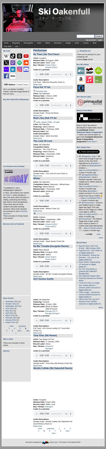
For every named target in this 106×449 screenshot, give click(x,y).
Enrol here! (92, 142)
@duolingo (92, 191)
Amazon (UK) (51, 67)
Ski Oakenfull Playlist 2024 (89, 276)
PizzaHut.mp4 (41, 91)
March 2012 (10, 315)
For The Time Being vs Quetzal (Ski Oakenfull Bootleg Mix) (88, 271)
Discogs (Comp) (52, 313)
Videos (47, 43)
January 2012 (10, 320)
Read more (37, 84)
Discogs (49, 348)
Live (16, 46)
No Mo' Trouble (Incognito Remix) (51, 246)
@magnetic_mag (89, 156)
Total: (85, 59)
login (100, 40)
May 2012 (9, 311)
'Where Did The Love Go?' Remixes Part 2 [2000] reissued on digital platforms (90, 301)
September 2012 (12, 306)
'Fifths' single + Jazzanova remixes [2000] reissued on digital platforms (89, 294)
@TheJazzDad (88, 203)
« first (11, 326)
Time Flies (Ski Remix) (45, 335)
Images (68, 43)
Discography (28, 43)
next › (19, 331)
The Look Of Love (42, 141)
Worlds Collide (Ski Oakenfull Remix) (53, 368)
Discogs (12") (51, 311)
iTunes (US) (50, 257)
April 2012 (9, 313)
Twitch (9, 195)
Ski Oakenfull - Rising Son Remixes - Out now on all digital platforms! (89, 257)
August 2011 (10, 322)
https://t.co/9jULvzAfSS (89, 214)
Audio (39, 43)
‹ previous (22, 326)
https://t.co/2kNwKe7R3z (91, 198)
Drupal (56, 442)
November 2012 (11, 301)
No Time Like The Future (46, 54)
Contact (86, 43)
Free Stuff (7, 46)
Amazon (49, 346)
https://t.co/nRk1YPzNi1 (89, 186)
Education (58, 43)
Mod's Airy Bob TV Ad (44, 118)
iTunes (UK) (50, 65)
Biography (16, 43)
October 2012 (10, 304)
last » (54, 433)
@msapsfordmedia (90, 175)
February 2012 (11, 318)
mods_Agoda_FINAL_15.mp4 (47, 122)
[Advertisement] (16, 366)
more (101, 238)
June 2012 (9, 308)
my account (91, 40)
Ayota (77, 43)
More (101, 307)
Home (6, 43)
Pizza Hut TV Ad (41, 87)
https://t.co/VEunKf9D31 (89, 170)
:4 (34, 213)
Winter (36, 178)
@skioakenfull (95, 166)
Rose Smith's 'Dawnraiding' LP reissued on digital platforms (89, 264)
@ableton (95, 163)
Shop (94, 43)
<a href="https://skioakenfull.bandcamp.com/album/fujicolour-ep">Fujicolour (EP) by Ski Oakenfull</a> (15, 132)
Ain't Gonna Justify (43, 279)
